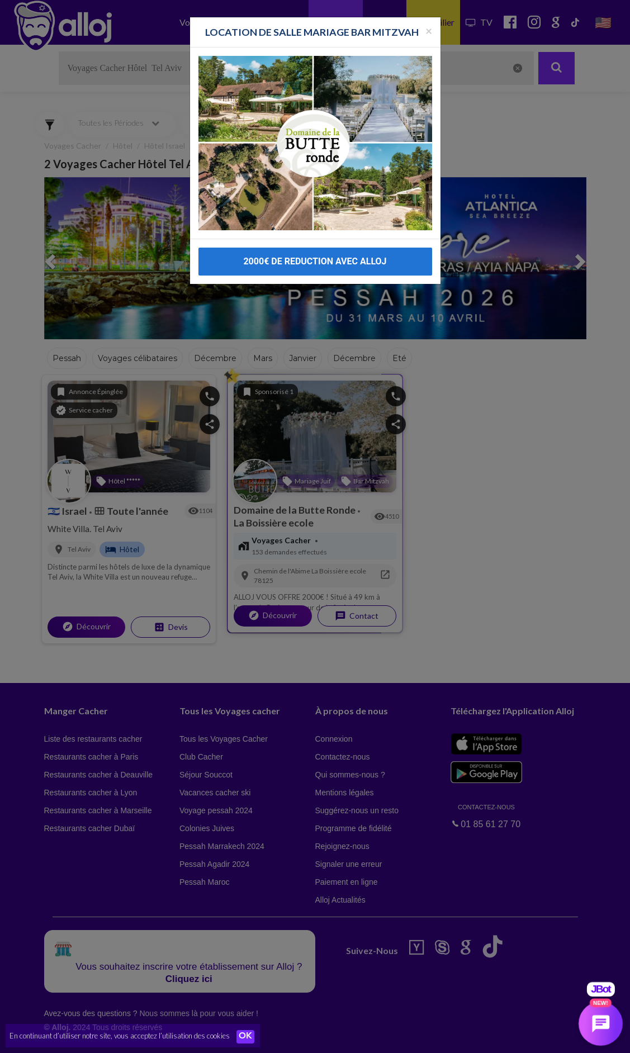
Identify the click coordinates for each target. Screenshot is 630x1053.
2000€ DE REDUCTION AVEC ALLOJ (314, 244)
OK (246, 1036)
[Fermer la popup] (428, 13)
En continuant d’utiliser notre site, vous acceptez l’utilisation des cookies (120, 1036)
